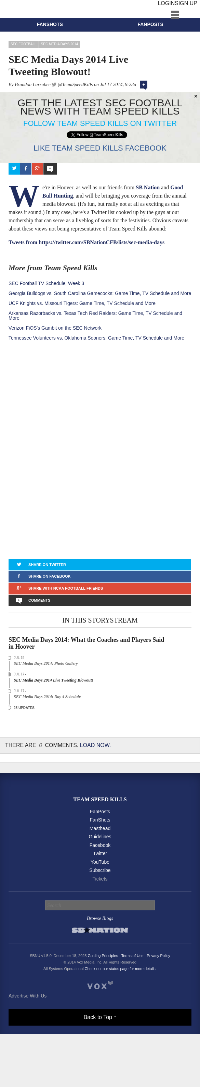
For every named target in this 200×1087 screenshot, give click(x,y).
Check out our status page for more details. (121, 969)
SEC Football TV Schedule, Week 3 (46, 283)
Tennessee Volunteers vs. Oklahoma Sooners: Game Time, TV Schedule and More (96, 338)
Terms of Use (132, 956)
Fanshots (50, 24)
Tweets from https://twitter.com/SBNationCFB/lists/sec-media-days (86, 242)
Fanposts (150, 24)
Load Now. (95, 745)
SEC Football (24, 44)
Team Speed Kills (99, 799)
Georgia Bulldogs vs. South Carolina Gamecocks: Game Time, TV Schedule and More (100, 293)
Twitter (100, 853)
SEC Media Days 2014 (59, 44)
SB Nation (148, 187)
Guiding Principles (103, 956)
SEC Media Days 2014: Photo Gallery (46, 663)
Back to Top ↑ (100, 1017)
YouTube (100, 862)
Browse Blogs (100, 918)
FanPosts (100, 811)
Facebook (100, 845)
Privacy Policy (158, 956)
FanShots (100, 820)
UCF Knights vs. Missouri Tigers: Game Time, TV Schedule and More (82, 303)
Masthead (100, 828)
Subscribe (99, 870)
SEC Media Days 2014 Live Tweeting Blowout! (53, 680)
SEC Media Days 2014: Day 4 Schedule (47, 696)
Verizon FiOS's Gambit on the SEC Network (55, 328)
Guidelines (100, 836)
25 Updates (24, 708)
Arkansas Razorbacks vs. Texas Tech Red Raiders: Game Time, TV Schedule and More (95, 315)
